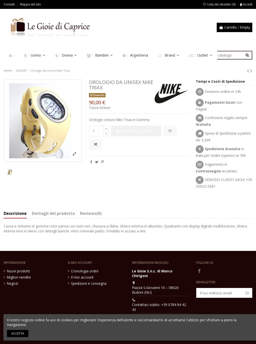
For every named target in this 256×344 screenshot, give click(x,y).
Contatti (10, 4)
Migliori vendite (19, 277)
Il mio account (82, 277)
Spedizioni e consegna (89, 283)
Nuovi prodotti (18, 271)
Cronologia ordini (84, 271)
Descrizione (15, 213)
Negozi (12, 283)
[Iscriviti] (247, 293)
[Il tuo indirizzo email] (219, 293)
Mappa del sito (30, 4)
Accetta (17, 333)
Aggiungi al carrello (136, 131)
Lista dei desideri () (219, 4)
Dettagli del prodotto (53, 213)
